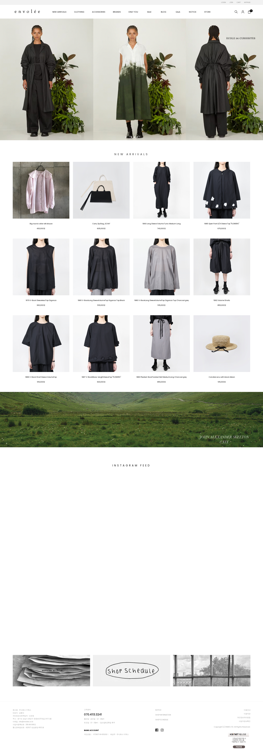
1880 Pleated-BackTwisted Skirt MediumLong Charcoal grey (161, 377)
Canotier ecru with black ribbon (222, 377)
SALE (149, 12)
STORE (207, 12)
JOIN (231, 2)
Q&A (178, 12)
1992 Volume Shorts (222, 300)
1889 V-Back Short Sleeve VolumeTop (41, 377)
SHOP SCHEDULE (161, 719)
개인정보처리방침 (243, 717)
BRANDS (117, 12)
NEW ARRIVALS (59, 12)
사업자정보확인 (244, 721)
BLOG (163, 12)
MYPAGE (247, 2)
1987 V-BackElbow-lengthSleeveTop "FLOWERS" (101, 377)
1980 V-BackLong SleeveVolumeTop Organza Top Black (101, 300)
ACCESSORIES (98, 12)
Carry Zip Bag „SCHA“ (101, 224)
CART (239, 2)
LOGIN (223, 2)
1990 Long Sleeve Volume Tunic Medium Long (161, 224)
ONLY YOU (133, 12)
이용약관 (247, 714)
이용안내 (247, 710)
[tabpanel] (131, 79)
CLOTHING (79, 12)
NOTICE (192, 12)
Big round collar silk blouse (41, 224)
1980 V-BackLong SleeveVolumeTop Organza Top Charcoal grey (161, 300)
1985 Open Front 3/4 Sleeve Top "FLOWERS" (221, 224)
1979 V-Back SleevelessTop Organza (41, 300)
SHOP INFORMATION (163, 715)
